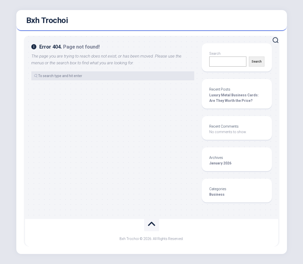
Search (215, 54)
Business (217, 194)
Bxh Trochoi (47, 20)
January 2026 (220, 163)
